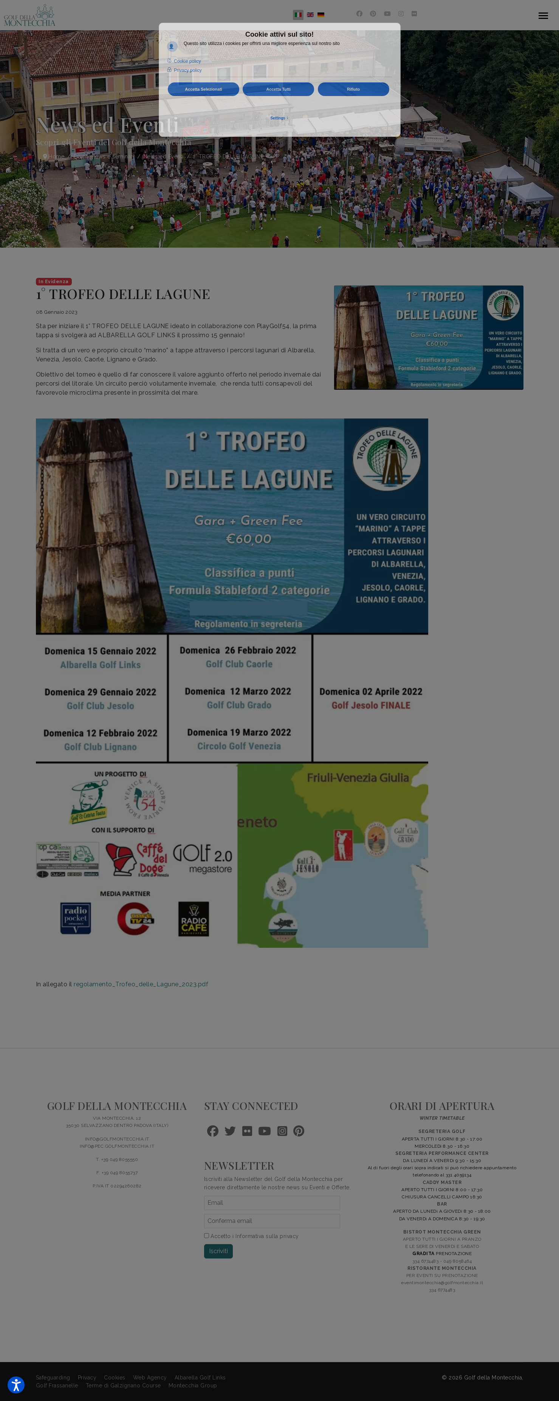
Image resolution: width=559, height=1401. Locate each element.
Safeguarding (53, 1378)
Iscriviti (218, 1251)
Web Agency (150, 1378)
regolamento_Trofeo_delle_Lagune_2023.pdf (141, 984)
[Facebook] (359, 13)
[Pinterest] (373, 13)
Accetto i (251, 1236)
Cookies (114, 1378)
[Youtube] (387, 13)
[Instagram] (401, 13)
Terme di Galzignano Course (123, 1385)
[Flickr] (414, 13)
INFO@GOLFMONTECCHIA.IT (117, 1139)
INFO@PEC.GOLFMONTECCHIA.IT (117, 1146)
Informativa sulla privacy (267, 1236)
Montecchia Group (193, 1385)
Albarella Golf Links (200, 1378)
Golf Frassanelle (57, 1385)
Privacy (87, 1378)
